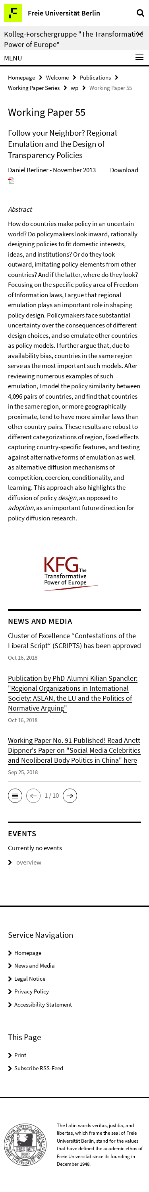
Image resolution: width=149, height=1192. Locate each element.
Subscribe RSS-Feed (38, 1068)
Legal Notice (29, 978)
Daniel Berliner (28, 170)
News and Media (34, 965)
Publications (95, 77)
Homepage (21, 77)
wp (74, 88)
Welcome (57, 77)
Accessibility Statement (43, 1004)
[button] (15, 796)
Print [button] (20, 1055)
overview (24, 862)
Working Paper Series (34, 88)
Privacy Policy (31, 991)
